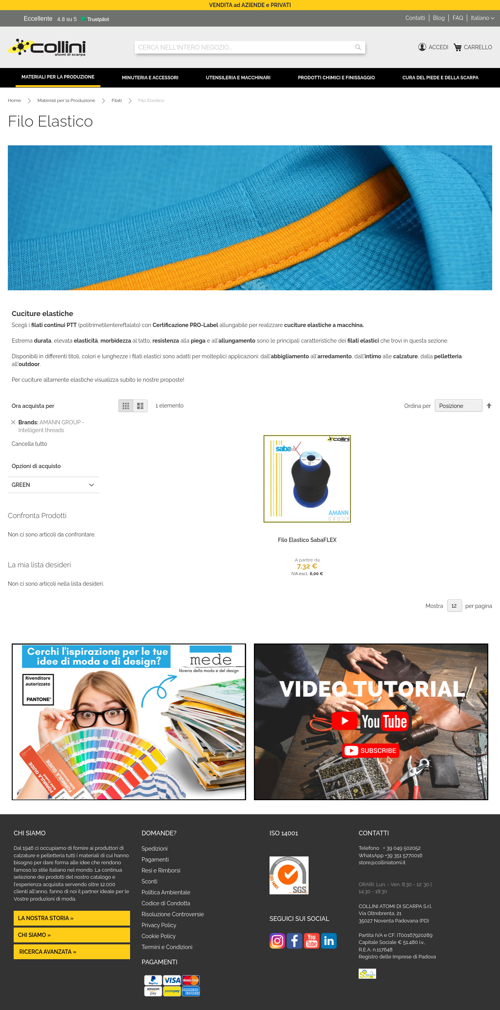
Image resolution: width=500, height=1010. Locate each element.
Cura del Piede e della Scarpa (440, 77)
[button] (483, 18)
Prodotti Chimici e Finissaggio (336, 77)
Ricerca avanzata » (47, 952)
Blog (439, 18)
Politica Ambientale (166, 892)
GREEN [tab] (21, 485)
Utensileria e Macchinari (238, 77)
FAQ (458, 18)
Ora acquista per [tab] (33, 406)
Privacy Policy (159, 925)
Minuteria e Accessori (150, 77)
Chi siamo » (34, 935)
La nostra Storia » (46, 918)
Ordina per (417, 406)
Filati (117, 100)
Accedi (438, 47)
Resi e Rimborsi (161, 870)
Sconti (149, 881)
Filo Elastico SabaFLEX (307, 540)
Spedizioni (155, 849)
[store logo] (65, 47)
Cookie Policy (159, 936)
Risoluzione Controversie (173, 914)
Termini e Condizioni (167, 947)
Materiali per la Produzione (58, 77)
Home (15, 100)
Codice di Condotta (166, 903)
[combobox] (250, 47)
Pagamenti (155, 859)
